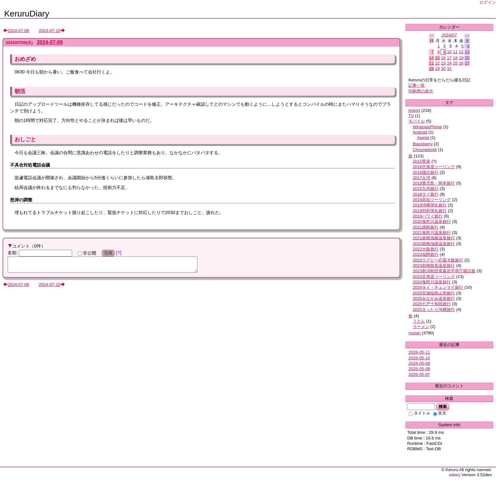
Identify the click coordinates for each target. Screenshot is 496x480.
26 (461, 63)
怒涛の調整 (21, 199)
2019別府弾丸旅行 (430, 210)
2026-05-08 (419, 368)
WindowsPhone (427, 126)
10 (449, 51)
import (414, 110)
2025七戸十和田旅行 (432, 303)
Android (420, 132)
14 (431, 57)
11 (455, 51)
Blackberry (423, 144)
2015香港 (422, 161)
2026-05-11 (419, 352)
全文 (439, 413)
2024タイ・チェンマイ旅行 (438, 287)
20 (467, 57)
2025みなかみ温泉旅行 (434, 298)
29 (437, 68)
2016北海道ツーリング (434, 166)
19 (461, 57)
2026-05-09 (419, 363)
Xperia (423, 137)
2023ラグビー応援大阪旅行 (438, 260)
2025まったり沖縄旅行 (434, 309)
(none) (414, 333)
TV (411, 115)
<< (431, 35)
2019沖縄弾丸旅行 (430, 205)
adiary (454, 474)
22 (437, 63)
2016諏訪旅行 (426, 172)
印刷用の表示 (420, 91)
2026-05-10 (419, 358)
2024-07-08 (18, 30)
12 (461, 51)
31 (449, 68)
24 (449, 63)
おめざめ (25, 59)
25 (455, 63)
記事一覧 (416, 85)
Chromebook (425, 149)
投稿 (108, 253)
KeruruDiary (26, 13)
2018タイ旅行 (426, 194)
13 (467, 51)
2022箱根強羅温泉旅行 (434, 243)
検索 (442, 406)
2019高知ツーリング (432, 199)
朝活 (20, 91)
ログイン (488, 2)
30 (443, 68)
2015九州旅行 (426, 188)
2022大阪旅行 (426, 249)
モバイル (416, 121)
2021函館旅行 (426, 227)
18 (455, 57)
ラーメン (421, 326)
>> (467, 35)
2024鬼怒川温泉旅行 (432, 282)
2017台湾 (422, 177)
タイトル (419, 413)
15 (437, 57)
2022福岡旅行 (426, 254)
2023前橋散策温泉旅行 (434, 265)
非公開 (87, 253)
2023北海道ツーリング (434, 276)
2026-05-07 (419, 374)
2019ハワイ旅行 (428, 216)
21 (431, 63)
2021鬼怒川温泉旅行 (432, 232)
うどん (419, 321)
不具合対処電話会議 (30, 164)
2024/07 (449, 35)
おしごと (25, 139)
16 (443, 57)
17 (449, 57)
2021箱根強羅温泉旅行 (434, 238)
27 (467, 63)
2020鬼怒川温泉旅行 (432, 221)
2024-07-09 (50, 42)
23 (443, 63)
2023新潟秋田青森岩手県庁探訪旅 (444, 270)
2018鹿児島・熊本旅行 (434, 183)
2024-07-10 (49, 30)
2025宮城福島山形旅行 (434, 293)
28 (431, 68)
